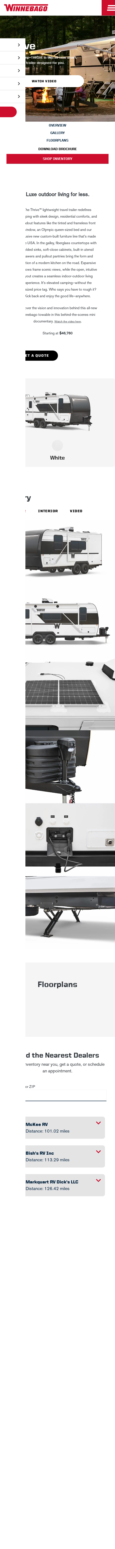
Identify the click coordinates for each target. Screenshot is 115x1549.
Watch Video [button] (44, 81)
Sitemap (45, 1454)
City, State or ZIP (21, 1087)
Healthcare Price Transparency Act (36, 1465)
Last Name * (34, 1317)
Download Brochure (57, 149)
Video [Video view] (76, 511)
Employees (57, 1409)
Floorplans (57, 140)
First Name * (34, 1303)
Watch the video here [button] (67, 321)
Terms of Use (58, 1476)
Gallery (57, 133)
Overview (57, 125)
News (57, 1388)
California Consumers (88, 1465)
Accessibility (70, 1454)
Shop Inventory (57, 159)
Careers (57, 1399)
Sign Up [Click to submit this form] (35, 1346)
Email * (30, 1331)
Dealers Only (57, 1420)
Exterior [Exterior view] (16, 511)
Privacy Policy (68, 1277)
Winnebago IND (57, 1378)
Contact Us (98, 1454)
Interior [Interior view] (48, 511)
